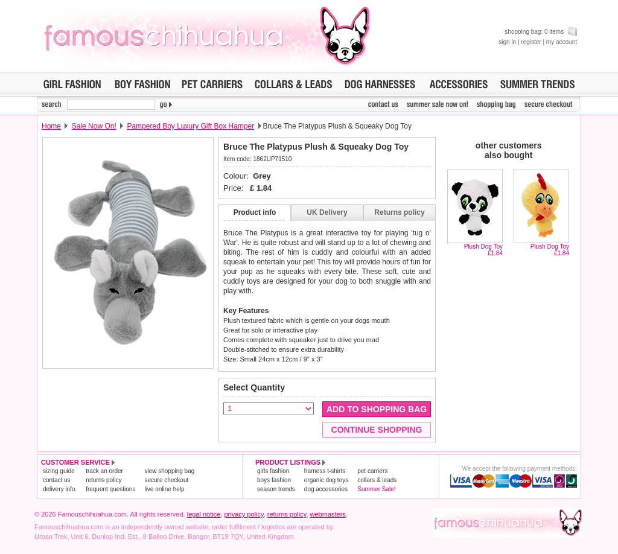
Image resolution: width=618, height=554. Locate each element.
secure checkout (166, 480)
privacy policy (243, 514)
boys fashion (274, 480)
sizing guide (59, 471)
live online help (164, 489)
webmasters (328, 514)
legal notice (204, 514)
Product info (255, 212)
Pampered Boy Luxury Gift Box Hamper (190, 126)
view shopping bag (169, 471)
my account (561, 42)
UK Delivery (327, 212)
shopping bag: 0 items (541, 31)
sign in (507, 42)
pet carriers (372, 471)
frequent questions (110, 489)
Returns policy (399, 212)
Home (51, 126)
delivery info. (60, 489)
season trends (276, 489)
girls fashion (273, 471)
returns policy (103, 480)
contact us (57, 480)
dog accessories (326, 489)
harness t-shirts (324, 471)
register (531, 42)
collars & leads (377, 480)
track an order (104, 471)
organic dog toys (326, 480)
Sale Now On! (94, 126)
